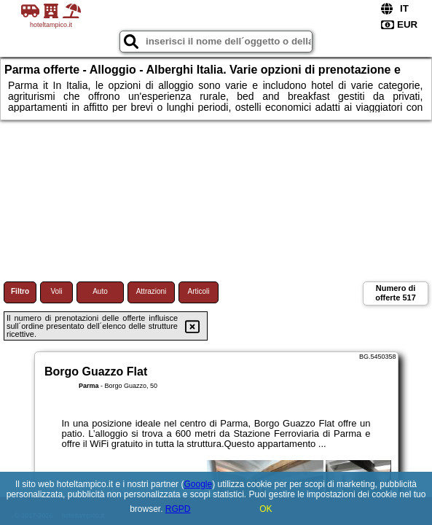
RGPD (178, 509)
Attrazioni (151, 291)
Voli (56, 291)
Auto (100, 291)
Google (198, 484)
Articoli (198, 291)
